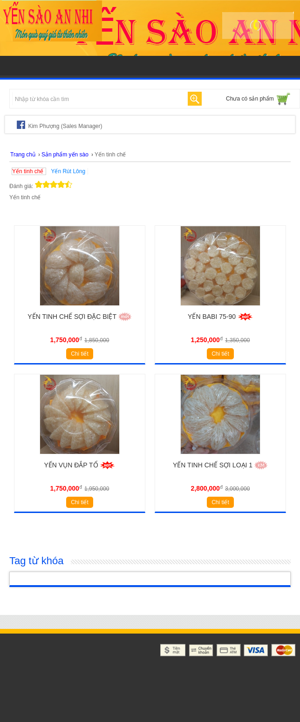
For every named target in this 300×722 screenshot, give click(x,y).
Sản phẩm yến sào (65, 154)
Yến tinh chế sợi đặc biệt (79, 316)
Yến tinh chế (27, 171)
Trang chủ (22, 154)
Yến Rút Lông (68, 171)
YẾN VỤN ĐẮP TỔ (80, 465)
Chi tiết (80, 354)
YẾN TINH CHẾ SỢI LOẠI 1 (220, 465)
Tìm (195, 99)
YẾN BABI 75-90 (220, 316)
